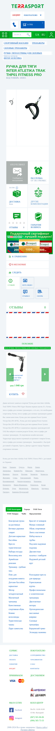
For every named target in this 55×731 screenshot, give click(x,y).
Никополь (35, 488)
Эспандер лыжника (37, 632)
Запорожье (7, 471)
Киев (4, 467)
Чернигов (33, 474)
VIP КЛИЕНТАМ (36, 660)
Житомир (6, 478)
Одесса (21, 467)
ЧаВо (24, 514)
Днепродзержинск (24, 481)
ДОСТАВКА (13, 655)
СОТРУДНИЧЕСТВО (37, 655)
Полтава (24, 474)
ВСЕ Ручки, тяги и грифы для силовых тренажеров (27, 348)
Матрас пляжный (36, 525)
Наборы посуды (15, 552)
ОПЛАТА (12, 660)
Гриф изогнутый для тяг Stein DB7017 (16, 377)
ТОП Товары (12, 514)
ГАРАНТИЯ (13, 664)
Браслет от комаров (37, 521)
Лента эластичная (37, 532)
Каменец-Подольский (20, 492)
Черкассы (44, 474)
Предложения (35, 514)
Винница (6, 474)
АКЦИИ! (16, 15)
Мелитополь (23, 488)
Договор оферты (27, 730)
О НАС (32, 664)
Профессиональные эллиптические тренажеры (37, 594)
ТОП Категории (14, 509)
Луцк (14, 488)
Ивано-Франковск (20, 485)
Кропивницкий (8, 481)
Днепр (29, 467)
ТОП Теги (37, 509)
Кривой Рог (18, 471)
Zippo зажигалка (16, 628)
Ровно (36, 478)
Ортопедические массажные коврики (36, 613)
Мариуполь (39, 471)
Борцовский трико (37, 628)
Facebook (15, 710)
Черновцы (37, 481)
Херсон (15, 474)
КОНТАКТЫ (34, 668)
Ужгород (6, 492)
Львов (37, 467)
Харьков (13, 467)
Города (27, 509)
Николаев (28, 471)
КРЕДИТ (12, 668)
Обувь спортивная (37, 529)
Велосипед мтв (15, 555)
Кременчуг (7, 485)
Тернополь (34, 485)
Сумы (15, 478)
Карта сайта (42, 727)
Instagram (15, 718)
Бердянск (45, 488)
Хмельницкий (25, 478)
